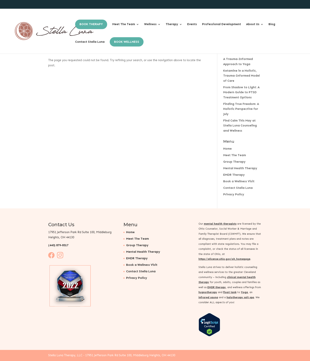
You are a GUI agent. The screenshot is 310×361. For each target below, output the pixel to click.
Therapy (172, 24)
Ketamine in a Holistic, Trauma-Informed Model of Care (241, 76)
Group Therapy (234, 161)
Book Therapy (91, 24)
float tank (229, 292)
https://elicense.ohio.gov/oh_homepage (224, 258)
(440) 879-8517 (58, 245)
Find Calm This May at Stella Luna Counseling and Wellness (240, 125)
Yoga (244, 292)
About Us (252, 24)
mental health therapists (220, 223)
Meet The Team (123, 24)
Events (192, 24)
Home (227, 148)
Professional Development (221, 24)
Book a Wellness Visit (238, 181)
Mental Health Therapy (240, 168)
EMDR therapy (216, 287)
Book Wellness (126, 42)
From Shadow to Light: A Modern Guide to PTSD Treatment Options (241, 92)
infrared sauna (208, 297)
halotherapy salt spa (240, 297)
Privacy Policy (233, 194)
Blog (271, 24)
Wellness (150, 24)
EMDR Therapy (234, 175)
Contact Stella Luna (90, 42)
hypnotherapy (207, 292)
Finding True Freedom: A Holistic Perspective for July (241, 109)
